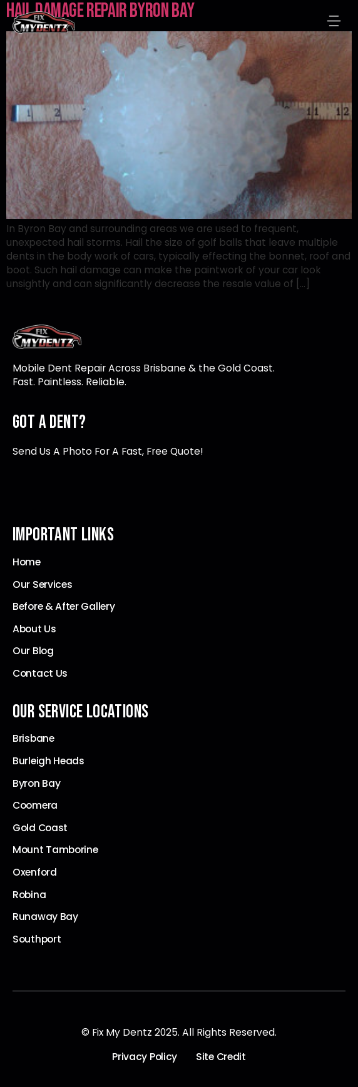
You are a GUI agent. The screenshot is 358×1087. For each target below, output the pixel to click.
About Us (34, 629)
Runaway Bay (45, 917)
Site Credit (221, 1057)
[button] (334, 22)
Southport (37, 939)
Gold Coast (40, 828)
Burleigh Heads (48, 761)
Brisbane (33, 739)
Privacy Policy (144, 1057)
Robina (29, 895)
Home (27, 562)
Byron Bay (36, 784)
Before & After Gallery (64, 607)
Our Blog (33, 651)
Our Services (42, 585)
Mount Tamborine (55, 850)
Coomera (35, 806)
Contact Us (40, 674)
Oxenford (35, 872)
